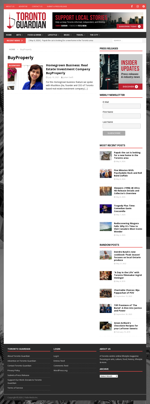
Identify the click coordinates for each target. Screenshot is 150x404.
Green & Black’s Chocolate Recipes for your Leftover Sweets (126, 325)
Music (67, 34)
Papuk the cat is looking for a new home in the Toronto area (127, 155)
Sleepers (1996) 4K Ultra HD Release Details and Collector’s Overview (127, 190)
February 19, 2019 (123, 331)
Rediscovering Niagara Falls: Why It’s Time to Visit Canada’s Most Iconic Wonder (128, 227)
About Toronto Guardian (19, 355)
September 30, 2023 (124, 314)
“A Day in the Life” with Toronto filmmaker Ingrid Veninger (128, 275)
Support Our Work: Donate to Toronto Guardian (25, 381)
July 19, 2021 (53, 77)
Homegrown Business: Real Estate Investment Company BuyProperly (68, 69)
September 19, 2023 (124, 296)
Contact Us (37, 6)
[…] (86, 88)
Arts (18, 34)
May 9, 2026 (120, 161)
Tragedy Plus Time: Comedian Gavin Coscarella (124, 208)
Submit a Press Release (57, 6)
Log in (56, 355)
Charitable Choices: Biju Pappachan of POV (126, 291)
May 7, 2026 (120, 214)
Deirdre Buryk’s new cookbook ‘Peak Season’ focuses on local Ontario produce (127, 255)
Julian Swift (68, 77)
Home (9, 34)
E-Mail (106, 102)
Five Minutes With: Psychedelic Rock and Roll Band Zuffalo (128, 172)
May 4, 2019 (120, 281)
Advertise (23, 6)
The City (94, 34)
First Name (108, 112)
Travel (79, 34)
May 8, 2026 (120, 179)
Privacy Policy (14, 370)
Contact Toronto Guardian (19, 365)
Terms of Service (15, 387)
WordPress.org (60, 370)
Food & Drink (34, 34)
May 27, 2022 (121, 263)
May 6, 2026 (120, 235)
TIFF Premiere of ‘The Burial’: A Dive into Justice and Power (128, 307)
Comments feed (61, 365)
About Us (10, 6)
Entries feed (59, 360)
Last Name (108, 122)
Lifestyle (52, 34)
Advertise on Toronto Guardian (22, 360)
